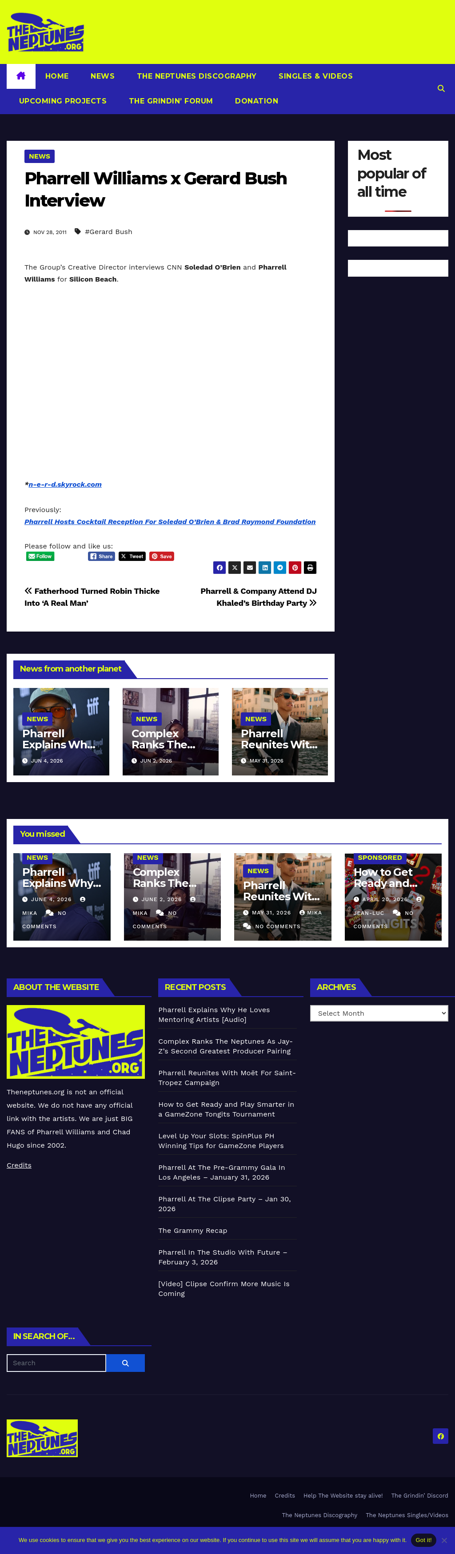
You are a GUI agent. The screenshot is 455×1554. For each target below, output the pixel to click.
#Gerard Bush (108, 231)
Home (57, 76)
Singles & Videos (314, 76)
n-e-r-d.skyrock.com (65, 484)
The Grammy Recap (192, 1230)
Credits (19, 1165)
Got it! (423, 1540)
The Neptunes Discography (195, 76)
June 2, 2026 (162, 899)
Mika (310, 913)
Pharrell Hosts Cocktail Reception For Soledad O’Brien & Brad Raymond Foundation (170, 521)
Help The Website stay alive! (343, 1495)
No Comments (277, 926)
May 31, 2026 (272, 913)
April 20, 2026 (386, 899)
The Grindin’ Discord (420, 1495)
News (101, 76)
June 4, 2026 (52, 899)
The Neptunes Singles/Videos (407, 1515)
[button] (441, 88)
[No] (443, 1540)
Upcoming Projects (61, 101)
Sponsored (380, 857)
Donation (256, 101)
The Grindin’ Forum (169, 101)
